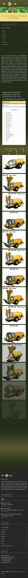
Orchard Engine (5, 527)
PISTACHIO (8, 114)
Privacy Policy (17, 571)
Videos (2, 538)
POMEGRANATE (9, 135)
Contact (3, 541)
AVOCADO (8, 121)
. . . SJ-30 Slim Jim (4, 44)
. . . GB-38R (3, 33)
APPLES (7, 128)
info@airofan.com (8, 562)
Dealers (3, 536)
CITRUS (7, 132)
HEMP (7, 139)
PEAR (7, 129)
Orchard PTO (4, 529)
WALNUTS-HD (8, 115)
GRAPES (7, 131)
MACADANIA (8, 118)
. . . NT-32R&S (3, 42)
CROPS (6, 102)
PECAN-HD (8, 117)
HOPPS (7, 137)
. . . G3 (2, 40)
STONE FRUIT (8, 125)
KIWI (6, 140)
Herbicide (3, 534)
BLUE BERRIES (9, 134)
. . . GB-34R (3, 37)
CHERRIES (8, 126)
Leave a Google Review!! (6, 545)
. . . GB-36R (3, 35)
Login (2, 543)
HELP (6, 105)
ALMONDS (8, 112)
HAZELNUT (8, 120)
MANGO (7, 123)
